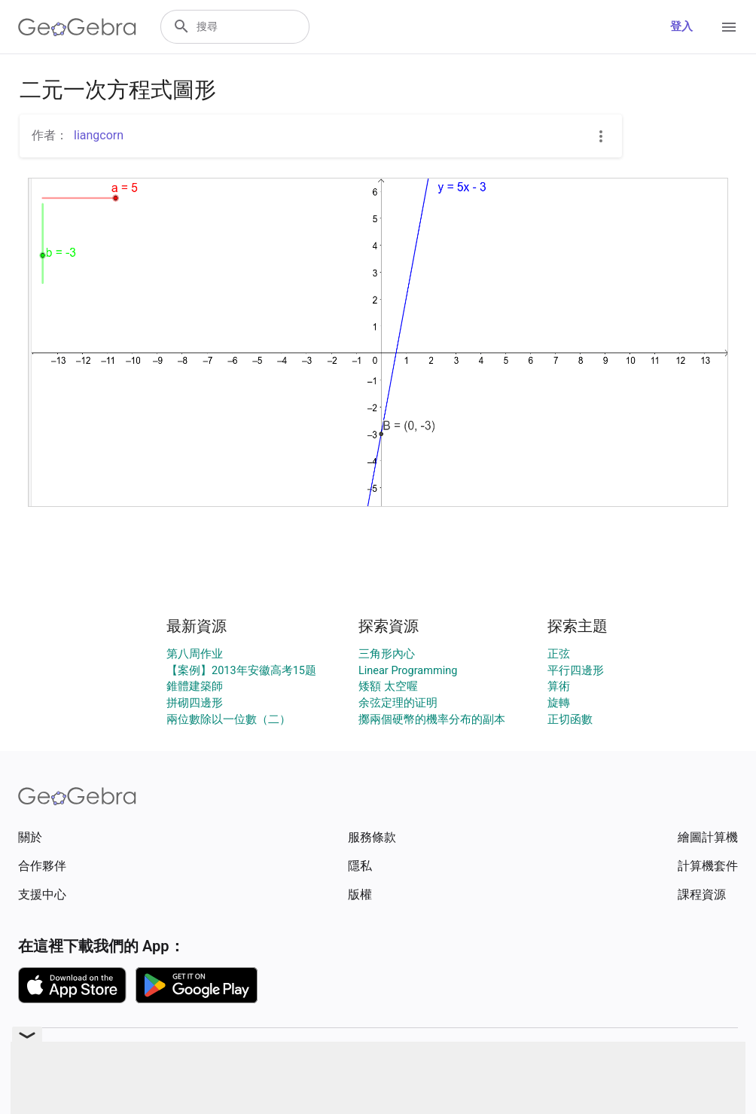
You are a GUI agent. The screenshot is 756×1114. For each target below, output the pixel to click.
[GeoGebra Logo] (77, 27)
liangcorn (98, 135)
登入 (681, 26)
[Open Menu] (729, 27)
